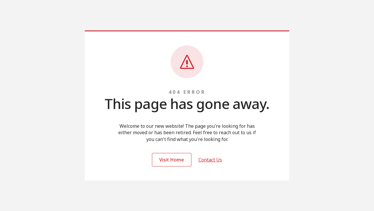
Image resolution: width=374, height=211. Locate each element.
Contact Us (210, 159)
